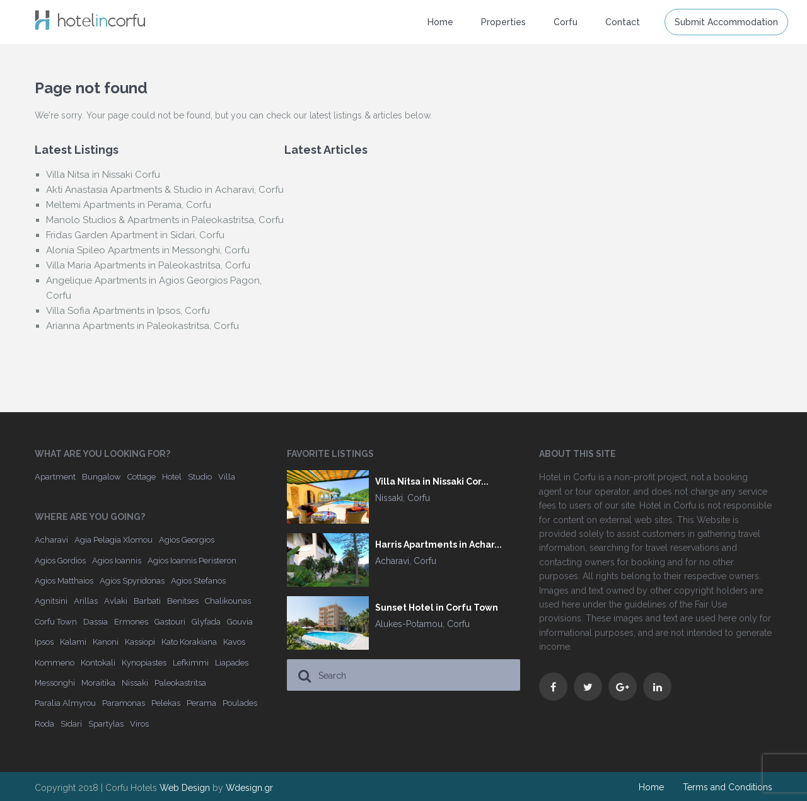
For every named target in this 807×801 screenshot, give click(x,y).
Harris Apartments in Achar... (438, 545)
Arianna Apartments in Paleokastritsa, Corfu (142, 325)
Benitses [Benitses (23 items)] (183, 601)
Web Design (185, 788)
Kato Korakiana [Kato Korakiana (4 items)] (189, 642)
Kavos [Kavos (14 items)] (234, 642)
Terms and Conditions (727, 787)
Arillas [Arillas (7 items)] (86, 601)
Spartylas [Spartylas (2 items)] (106, 724)
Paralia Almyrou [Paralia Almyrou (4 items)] (65, 703)
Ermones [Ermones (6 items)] (131, 621)
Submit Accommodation (726, 22)
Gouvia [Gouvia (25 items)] (240, 621)
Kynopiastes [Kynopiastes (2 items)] (144, 662)
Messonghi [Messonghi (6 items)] (55, 683)
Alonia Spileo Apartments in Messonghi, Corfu (148, 250)
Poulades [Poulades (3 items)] (240, 703)
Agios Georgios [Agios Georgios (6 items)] (186, 540)
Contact (622, 22)
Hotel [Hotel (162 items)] (172, 476)
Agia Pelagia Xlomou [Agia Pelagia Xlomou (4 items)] (113, 540)
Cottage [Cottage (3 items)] (141, 476)
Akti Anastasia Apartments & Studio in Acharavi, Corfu (165, 189)
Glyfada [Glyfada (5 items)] (206, 621)
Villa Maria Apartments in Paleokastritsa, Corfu (148, 265)
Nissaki (389, 498)
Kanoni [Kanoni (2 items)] (106, 642)
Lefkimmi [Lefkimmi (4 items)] (191, 662)
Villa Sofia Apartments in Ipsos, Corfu (128, 310)
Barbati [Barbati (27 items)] (147, 601)
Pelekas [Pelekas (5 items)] (165, 703)
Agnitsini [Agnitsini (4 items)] (51, 601)
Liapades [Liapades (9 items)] (231, 662)
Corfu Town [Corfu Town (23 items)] (56, 621)
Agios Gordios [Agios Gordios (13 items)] (60, 560)
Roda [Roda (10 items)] (44, 724)
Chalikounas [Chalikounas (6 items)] (228, 601)
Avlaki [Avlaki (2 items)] (115, 601)
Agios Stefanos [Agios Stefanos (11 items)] (198, 580)
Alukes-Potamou (409, 624)
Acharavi (392, 561)
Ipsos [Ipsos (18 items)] (44, 642)
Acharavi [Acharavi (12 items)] (51, 540)
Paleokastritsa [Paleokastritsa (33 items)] (180, 683)
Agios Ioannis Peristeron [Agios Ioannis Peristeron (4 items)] (192, 560)
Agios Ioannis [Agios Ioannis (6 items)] (116, 560)
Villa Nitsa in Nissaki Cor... (432, 482)
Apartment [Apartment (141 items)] (55, 476)
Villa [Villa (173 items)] (226, 476)
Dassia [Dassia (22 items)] (95, 621)
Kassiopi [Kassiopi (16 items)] (140, 642)
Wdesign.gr (249, 788)
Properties (503, 22)
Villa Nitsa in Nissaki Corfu (103, 174)
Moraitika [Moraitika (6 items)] (98, 683)
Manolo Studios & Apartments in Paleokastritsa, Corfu (165, 220)
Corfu (566, 22)
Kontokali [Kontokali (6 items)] (98, 662)
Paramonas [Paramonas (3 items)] (123, 703)
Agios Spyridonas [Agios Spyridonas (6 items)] (132, 580)
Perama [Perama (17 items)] (201, 703)
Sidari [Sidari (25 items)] (71, 724)
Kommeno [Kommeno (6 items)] (54, 662)
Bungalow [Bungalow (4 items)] (101, 476)
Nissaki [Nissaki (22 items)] (135, 683)
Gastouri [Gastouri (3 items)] (169, 621)
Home (440, 22)
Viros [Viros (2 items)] (139, 724)
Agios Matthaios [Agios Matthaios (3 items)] (64, 580)
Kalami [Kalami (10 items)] (73, 642)
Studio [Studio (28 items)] (200, 476)
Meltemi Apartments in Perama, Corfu (128, 204)
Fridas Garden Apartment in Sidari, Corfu (135, 235)
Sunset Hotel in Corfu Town (436, 608)
